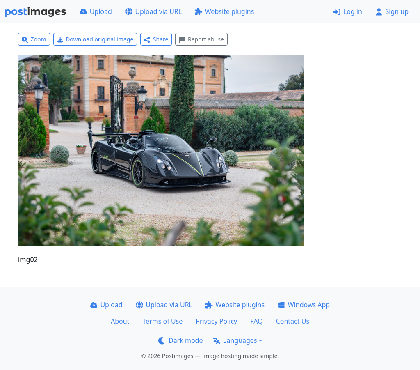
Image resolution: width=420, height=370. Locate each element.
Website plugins (224, 11)
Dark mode (180, 340)
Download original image (95, 39)
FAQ (256, 321)
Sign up (392, 11)
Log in (347, 11)
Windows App (304, 304)
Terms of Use (162, 321)
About (120, 321)
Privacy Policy (216, 321)
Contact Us (292, 321)
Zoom (34, 39)
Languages (235, 340)
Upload (96, 11)
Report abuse (201, 39)
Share (156, 39)
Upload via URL (153, 11)
